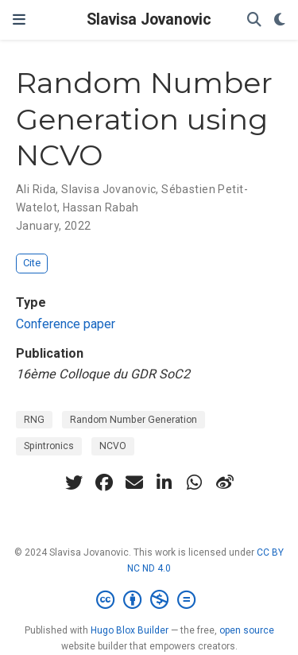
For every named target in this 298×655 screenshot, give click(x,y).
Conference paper (65, 323)
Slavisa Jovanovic (149, 19)
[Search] (254, 20)
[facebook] (104, 482)
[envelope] (134, 482)
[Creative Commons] (149, 600)
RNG (34, 419)
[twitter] (74, 482)
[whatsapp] (195, 482)
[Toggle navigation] (19, 20)
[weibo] (225, 482)
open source (246, 630)
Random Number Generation (133, 419)
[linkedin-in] (164, 482)
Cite (32, 263)
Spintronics (49, 446)
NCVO (112, 446)
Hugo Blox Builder (129, 630)
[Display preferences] (279, 20)
